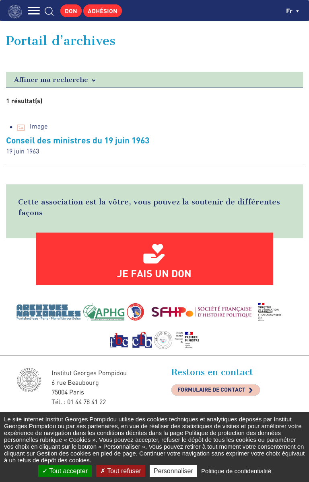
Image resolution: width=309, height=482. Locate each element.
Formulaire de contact (211, 389)
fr (292, 10)
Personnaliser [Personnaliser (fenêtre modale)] (173, 471)
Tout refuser (120, 471)
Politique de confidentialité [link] (236, 471)
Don (71, 10)
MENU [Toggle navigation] (34, 10)
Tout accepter (65, 471)
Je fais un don (154, 273)
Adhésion (102, 10)
